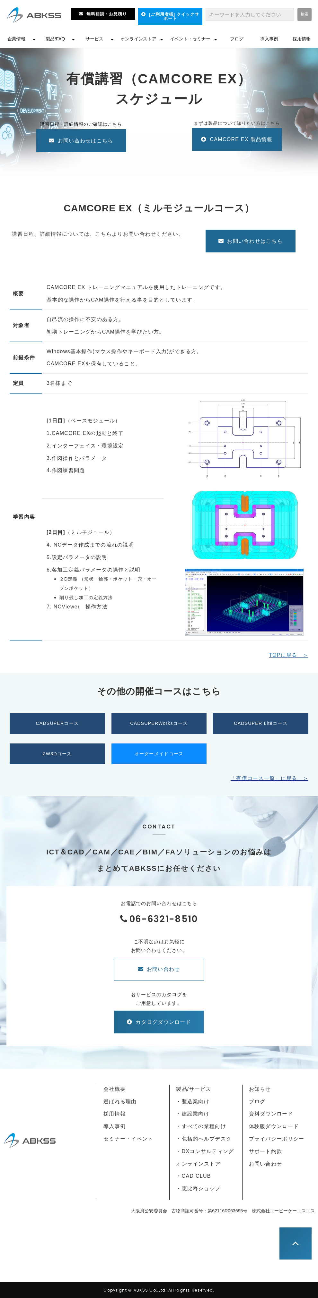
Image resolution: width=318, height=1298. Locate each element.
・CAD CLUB (193, 1176)
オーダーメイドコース (159, 753)
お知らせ (260, 1089)
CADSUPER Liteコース (260, 723)
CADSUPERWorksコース (159, 723)
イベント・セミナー (190, 38)
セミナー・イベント (128, 1138)
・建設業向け (192, 1113)
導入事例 (269, 38)
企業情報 (16, 38)
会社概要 (114, 1089)
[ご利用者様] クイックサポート (174, 16)
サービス (94, 38)
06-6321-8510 (163, 919)
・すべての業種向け (201, 1126)
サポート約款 (265, 1151)
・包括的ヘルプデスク (204, 1138)
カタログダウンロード (163, 1022)
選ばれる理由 (120, 1101)
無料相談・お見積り (106, 14)
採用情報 (302, 38)
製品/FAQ (55, 38)
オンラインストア (138, 38)
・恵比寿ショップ (198, 1188)
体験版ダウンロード (274, 1126)
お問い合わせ (163, 969)
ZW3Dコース (57, 753)
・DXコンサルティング (205, 1151)
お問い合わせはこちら (85, 140)
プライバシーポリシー (277, 1138)
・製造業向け (192, 1101)
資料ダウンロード (271, 1113)
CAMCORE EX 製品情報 (244, 139)
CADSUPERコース (57, 723)
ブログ (236, 38)
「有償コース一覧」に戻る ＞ (269, 778)
